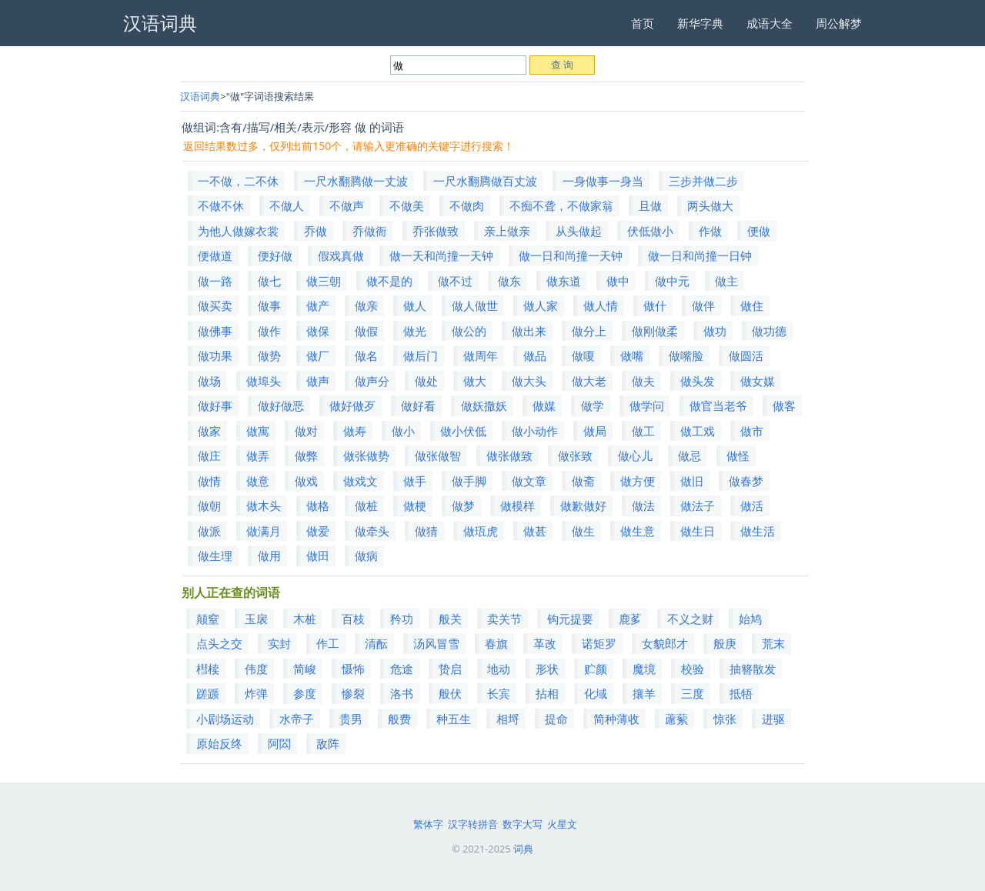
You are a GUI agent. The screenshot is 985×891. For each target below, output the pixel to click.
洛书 (401, 693)
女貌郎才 (665, 643)
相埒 (507, 718)
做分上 (589, 331)
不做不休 (221, 205)
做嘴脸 (686, 355)
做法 (643, 505)
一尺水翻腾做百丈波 (485, 181)
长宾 (498, 693)
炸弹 (256, 693)
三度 (692, 693)
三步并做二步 (703, 181)
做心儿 (635, 455)
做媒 (544, 405)
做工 (643, 431)
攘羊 (644, 693)
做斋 (583, 481)
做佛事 (215, 331)
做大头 (529, 381)
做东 (509, 281)
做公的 (469, 331)
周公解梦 (839, 23)
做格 (317, 505)
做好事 (215, 405)
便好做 (275, 255)
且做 (650, 205)
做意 (257, 481)
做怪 (738, 455)
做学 (592, 405)
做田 (317, 555)
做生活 (757, 531)
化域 (595, 693)
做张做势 (366, 455)
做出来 (529, 331)
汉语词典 (200, 96)
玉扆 (256, 618)
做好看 (418, 405)
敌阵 (327, 743)
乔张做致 (435, 231)
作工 (327, 643)
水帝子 (296, 718)
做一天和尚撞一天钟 (441, 255)
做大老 (589, 381)
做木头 (263, 505)
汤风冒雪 (436, 643)
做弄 (257, 455)
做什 (654, 305)
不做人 (286, 205)
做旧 (691, 481)
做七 (269, 281)
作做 (710, 231)
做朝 (209, 505)
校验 (692, 668)
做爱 (317, 531)
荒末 (773, 643)
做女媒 (757, 381)
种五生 (453, 718)
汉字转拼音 (473, 824)
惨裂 (353, 693)
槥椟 (207, 668)
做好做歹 (352, 405)
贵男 (350, 718)
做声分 (372, 381)
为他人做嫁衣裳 (238, 231)
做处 (426, 381)
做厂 (317, 355)
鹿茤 (630, 618)
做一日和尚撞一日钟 (700, 255)
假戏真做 (341, 255)
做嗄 (583, 355)
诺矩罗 (599, 643)
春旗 (496, 643)
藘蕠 (676, 718)
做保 (317, 331)
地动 (498, 668)
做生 (583, 531)
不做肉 (466, 205)
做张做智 (438, 455)
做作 (269, 331)
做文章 (529, 481)
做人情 (600, 305)
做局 (594, 431)
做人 (414, 305)
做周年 (480, 355)
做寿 (354, 431)
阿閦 (279, 743)
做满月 (263, 531)
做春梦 (746, 481)
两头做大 (710, 205)
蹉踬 (207, 693)
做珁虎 (480, 531)
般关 (450, 618)
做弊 (306, 455)
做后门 (420, 355)
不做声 (346, 205)
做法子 (697, 505)
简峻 (304, 668)
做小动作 (535, 431)
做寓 (257, 431)
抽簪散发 (753, 668)
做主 (726, 281)
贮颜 (595, 668)
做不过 (455, 281)
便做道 (215, 255)
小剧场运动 (225, 718)
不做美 (406, 205)
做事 (269, 305)
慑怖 (353, 668)
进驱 (773, 718)
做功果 (215, 355)
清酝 (376, 643)
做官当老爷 (718, 405)
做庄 (209, 455)
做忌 (689, 455)
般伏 (450, 693)
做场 (209, 381)
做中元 (672, 281)
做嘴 (631, 355)
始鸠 (750, 618)
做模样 (517, 505)
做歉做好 (583, 505)
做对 (306, 431)
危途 (401, 668)
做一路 (215, 281)
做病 (366, 555)
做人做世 (475, 305)
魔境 (644, 668)
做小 (403, 431)
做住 (751, 305)
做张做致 (509, 455)
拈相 (547, 693)
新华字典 (700, 23)
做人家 (540, 305)
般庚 (724, 643)
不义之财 (690, 618)
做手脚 (469, 481)
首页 (642, 23)
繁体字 (428, 824)
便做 (758, 231)
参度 (304, 693)
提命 (556, 718)
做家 (209, 431)
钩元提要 (570, 618)
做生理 (215, 555)
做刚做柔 (655, 331)
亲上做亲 (507, 231)
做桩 (366, 505)
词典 (523, 849)
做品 (534, 355)
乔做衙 (369, 231)
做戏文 (360, 481)
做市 (751, 431)
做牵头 (372, 531)
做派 (209, 531)
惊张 (724, 718)
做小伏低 (463, 431)
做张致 (575, 455)
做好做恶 (281, 405)
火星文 (562, 824)
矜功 (401, 618)
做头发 (697, 381)
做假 (366, 331)
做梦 (463, 505)
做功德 (769, 331)
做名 (366, 355)
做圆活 (746, 355)
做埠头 (263, 381)
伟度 (256, 668)
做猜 (426, 531)
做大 (474, 381)
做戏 (306, 481)
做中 (617, 281)
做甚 (534, 531)
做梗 (414, 505)
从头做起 (579, 231)
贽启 (450, 668)
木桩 (304, 618)
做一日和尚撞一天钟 (571, 255)
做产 (317, 305)
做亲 (366, 305)
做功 (714, 331)
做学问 (646, 405)
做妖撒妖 (484, 405)
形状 (547, 668)
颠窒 (207, 618)
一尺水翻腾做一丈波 (356, 181)
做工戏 (697, 431)
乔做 (315, 231)
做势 (269, 355)
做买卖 (215, 305)
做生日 (697, 531)
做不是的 (389, 281)
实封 (279, 643)
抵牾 (741, 693)
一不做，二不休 (238, 181)
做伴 (703, 305)
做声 (317, 381)
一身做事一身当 (603, 181)
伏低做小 (650, 231)
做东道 (563, 281)
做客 (784, 405)
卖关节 (504, 618)
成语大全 (769, 23)
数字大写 (523, 824)
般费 (399, 718)
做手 (414, 481)
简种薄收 (616, 718)
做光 (414, 331)
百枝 (353, 618)
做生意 (637, 531)
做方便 (637, 481)
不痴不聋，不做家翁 (561, 205)
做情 (209, 481)
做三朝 (323, 281)
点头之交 (219, 643)
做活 (751, 505)
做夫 (643, 381)
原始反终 (219, 743)
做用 (269, 555)
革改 (544, 643)
